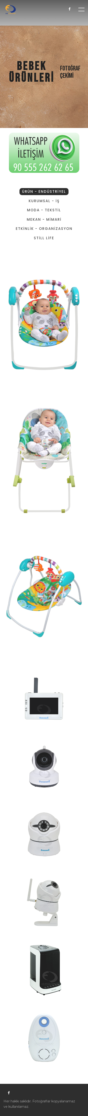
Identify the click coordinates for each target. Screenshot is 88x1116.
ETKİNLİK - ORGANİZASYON (44, 228)
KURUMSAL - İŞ (44, 200)
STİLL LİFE (44, 238)
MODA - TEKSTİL (44, 210)
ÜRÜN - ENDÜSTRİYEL (44, 191)
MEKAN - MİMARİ (44, 219)
